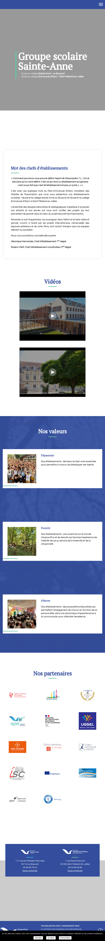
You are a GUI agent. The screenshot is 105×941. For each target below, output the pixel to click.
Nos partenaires (52, 673)
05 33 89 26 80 (75, 867)
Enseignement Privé (70, 926)
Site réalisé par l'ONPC (51, 926)
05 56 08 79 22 (30, 867)
